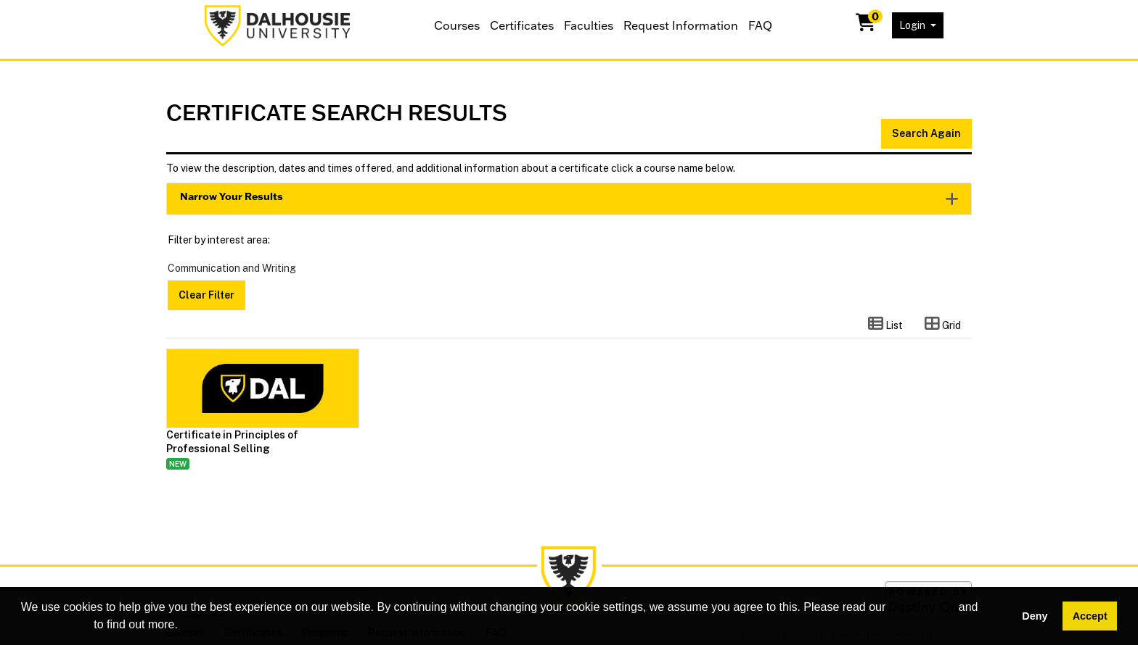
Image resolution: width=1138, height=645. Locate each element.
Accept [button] (1090, 616)
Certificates (522, 25)
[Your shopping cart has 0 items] (866, 25)
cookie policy (922, 607)
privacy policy (56, 624)
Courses (457, 25)
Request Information (680, 25)
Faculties (588, 25)
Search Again (926, 133)
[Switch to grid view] (943, 324)
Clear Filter (206, 295)
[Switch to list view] (885, 324)
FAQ (760, 25)
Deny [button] (1034, 616)
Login (913, 25)
